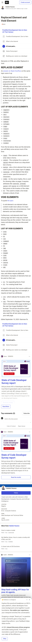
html (3, 24)
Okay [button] (4, 638)
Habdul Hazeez (10, 7)
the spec (10, 201)
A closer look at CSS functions (16, 548)
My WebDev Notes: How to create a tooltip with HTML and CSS (16, 540)
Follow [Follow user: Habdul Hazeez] (16, 493)
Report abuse (21, 426)
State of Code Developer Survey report (14, 381)
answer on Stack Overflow (12, 71)
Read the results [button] (16, 477)
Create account (25, 2)
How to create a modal (16, 532)
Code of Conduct (11, 426)
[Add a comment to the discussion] (17, 420)
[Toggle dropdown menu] (29, 356)
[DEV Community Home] (7, 2)
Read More (6, 406)
